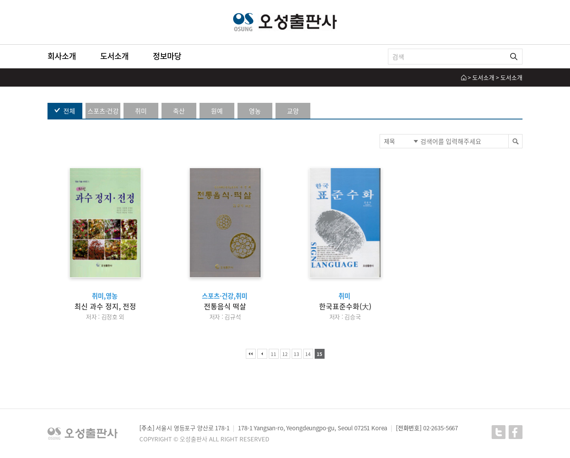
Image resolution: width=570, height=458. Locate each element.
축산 (179, 110)
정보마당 (167, 56)
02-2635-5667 (440, 428)
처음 (251, 354)
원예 (217, 110)
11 (273, 354)
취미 (141, 110)
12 (285, 354)
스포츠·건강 (103, 110)
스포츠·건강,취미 (224, 296)
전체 (69, 110)
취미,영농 (105, 296)
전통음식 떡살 (225, 306)
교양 (293, 110)
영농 (255, 110)
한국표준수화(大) (345, 306)
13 (296, 354)
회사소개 (62, 56)
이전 (262, 354)
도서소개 (114, 56)
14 (308, 354)
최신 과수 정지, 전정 (105, 306)
